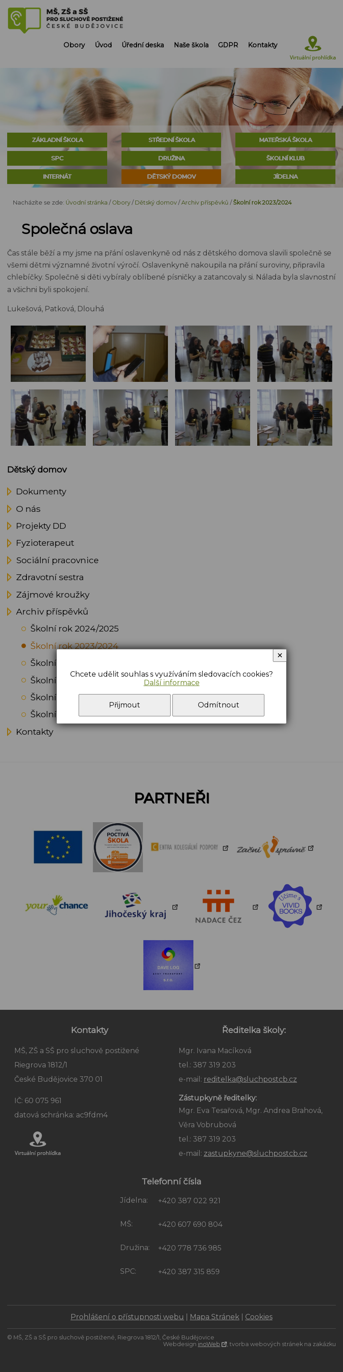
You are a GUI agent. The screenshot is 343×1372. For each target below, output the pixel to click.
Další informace (172, 682)
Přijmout (124, 705)
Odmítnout (218, 705)
